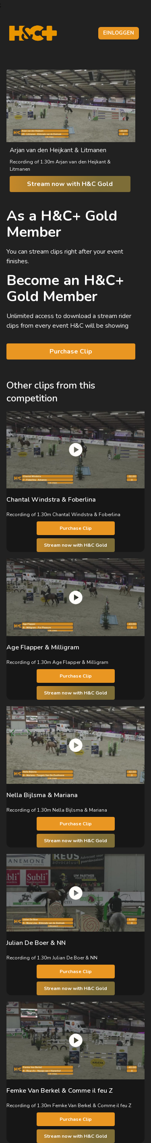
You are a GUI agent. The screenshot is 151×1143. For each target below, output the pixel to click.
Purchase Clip (71, 351)
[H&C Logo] (33, 33)
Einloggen (118, 33)
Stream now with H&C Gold (70, 184)
